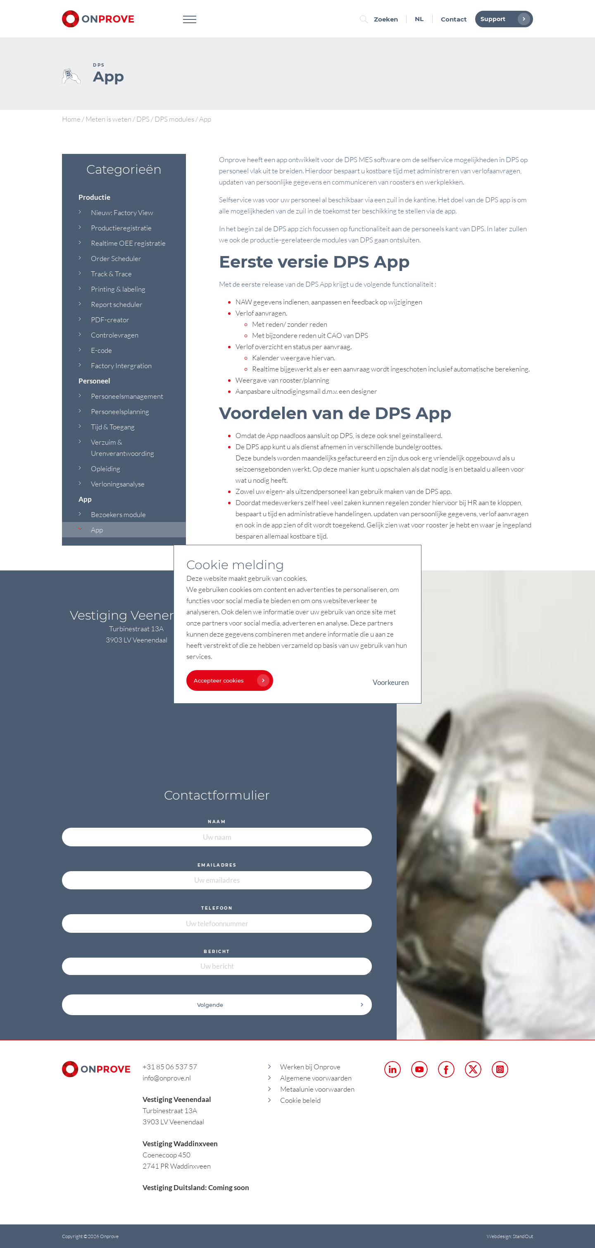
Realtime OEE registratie (128, 243)
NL (419, 19)
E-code (101, 350)
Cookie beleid (300, 1100)
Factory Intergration (121, 365)
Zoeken (381, 19)
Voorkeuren (391, 682)
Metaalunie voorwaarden (317, 1089)
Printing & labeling (118, 289)
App (97, 529)
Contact (454, 19)
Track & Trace (111, 273)
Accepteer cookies (229, 680)
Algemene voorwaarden (316, 1077)
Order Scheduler (116, 258)
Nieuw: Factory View (122, 212)
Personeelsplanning (120, 411)
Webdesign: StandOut (510, 1236)
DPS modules (174, 119)
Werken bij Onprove (310, 1066)
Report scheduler (117, 304)
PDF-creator (110, 319)
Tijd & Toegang (113, 426)
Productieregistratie (121, 227)
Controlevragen (114, 335)
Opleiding (105, 468)
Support (503, 19)
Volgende (280, 1004)
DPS (143, 119)
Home (71, 119)
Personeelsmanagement (127, 396)
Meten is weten (108, 119)
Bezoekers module (118, 514)
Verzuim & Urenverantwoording (122, 448)
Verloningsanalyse (118, 483)
